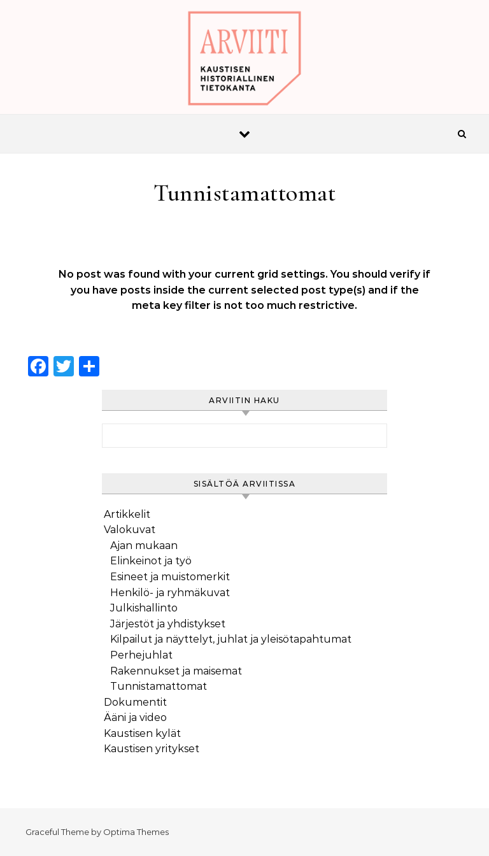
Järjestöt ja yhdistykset (167, 624)
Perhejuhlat (141, 655)
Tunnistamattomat (158, 686)
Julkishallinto (144, 608)
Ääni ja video (135, 717)
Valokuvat (129, 530)
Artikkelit (127, 514)
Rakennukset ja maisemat (176, 671)
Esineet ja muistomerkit (170, 577)
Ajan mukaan (144, 545)
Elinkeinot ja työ (151, 561)
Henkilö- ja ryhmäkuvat (170, 593)
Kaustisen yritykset (151, 749)
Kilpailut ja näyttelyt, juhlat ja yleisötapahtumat (230, 639)
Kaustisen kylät (142, 733)
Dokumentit (135, 702)
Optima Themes (136, 832)
